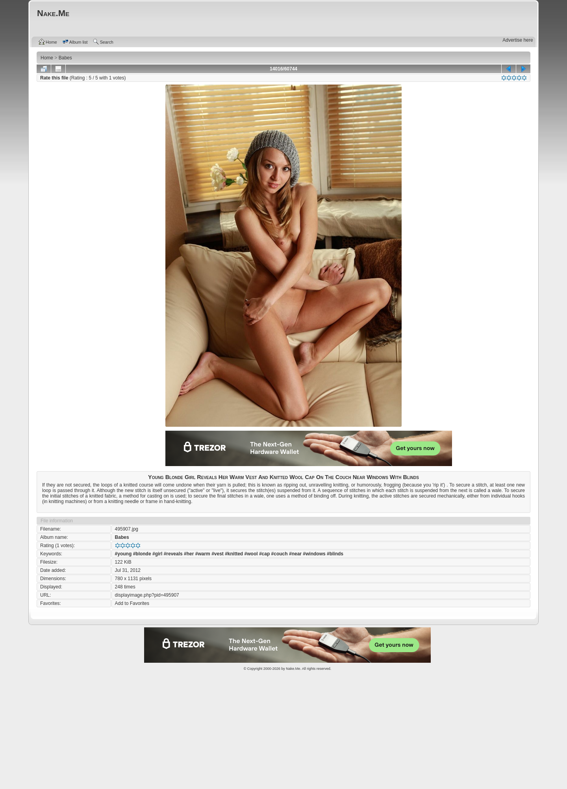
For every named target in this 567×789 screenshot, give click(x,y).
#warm (202, 554)
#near (295, 554)
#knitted (234, 554)
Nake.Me (293, 669)
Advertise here (517, 40)
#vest (217, 554)
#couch (279, 554)
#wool (251, 554)
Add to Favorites (132, 603)
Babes (122, 537)
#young (123, 554)
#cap (264, 554)
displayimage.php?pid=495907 (147, 595)
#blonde (142, 554)
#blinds (335, 554)
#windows (314, 554)
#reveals (173, 554)
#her (189, 554)
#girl (157, 554)
